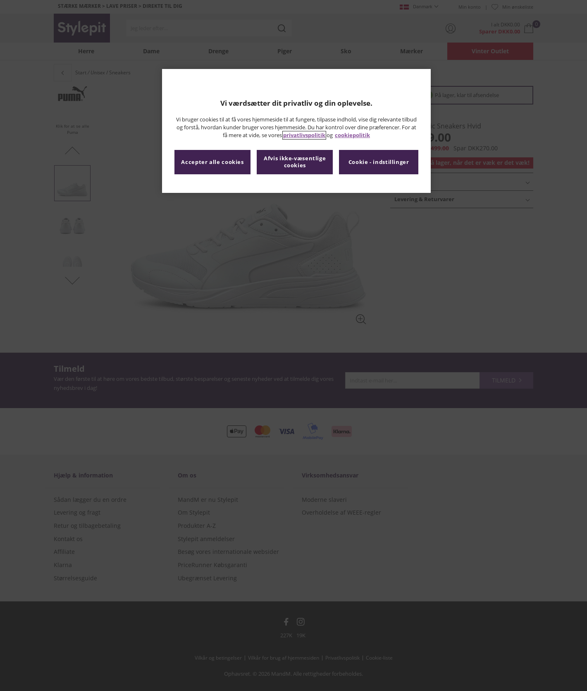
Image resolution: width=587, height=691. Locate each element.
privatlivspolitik (304, 135)
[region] (296, 131)
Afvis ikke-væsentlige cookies (295, 162)
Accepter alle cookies (212, 162)
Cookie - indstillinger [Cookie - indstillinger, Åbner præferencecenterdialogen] (378, 162)
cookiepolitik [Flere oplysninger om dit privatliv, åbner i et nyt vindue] (352, 135)
